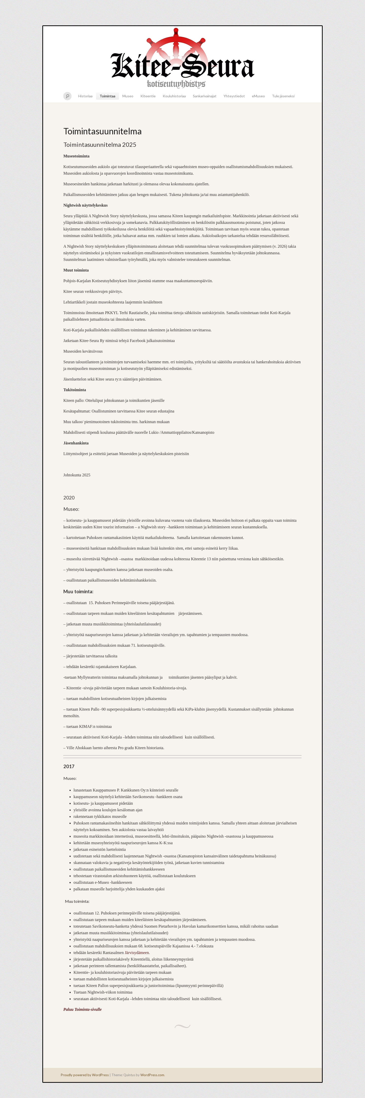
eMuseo (258, 96)
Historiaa (85, 96)
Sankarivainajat (204, 96)
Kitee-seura (182, 57)
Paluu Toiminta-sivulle (82, 1009)
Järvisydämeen (137, 952)
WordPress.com (152, 1075)
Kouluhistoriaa (174, 96)
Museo (127, 96)
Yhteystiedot (234, 96)
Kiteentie (148, 96)
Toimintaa (107, 96)
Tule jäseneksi (283, 96)
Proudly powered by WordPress (85, 1075)
